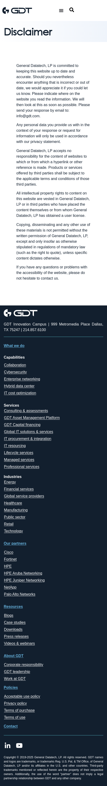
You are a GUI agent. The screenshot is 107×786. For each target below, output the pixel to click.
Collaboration (15, 365)
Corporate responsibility (23, 665)
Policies (11, 687)
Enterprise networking (22, 379)
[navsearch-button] (71, 10)
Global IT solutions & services (28, 432)
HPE (8, 566)
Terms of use (14, 717)
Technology (13, 531)
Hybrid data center (19, 386)
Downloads (13, 629)
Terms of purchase (19, 710)
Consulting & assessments (26, 411)
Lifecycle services (18, 453)
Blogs (8, 615)
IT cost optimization (20, 393)
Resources (13, 607)
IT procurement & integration (27, 439)
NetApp (10, 587)
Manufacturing (16, 510)
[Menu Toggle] (61, 10)
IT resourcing (15, 446)
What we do (14, 346)
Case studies (15, 622)
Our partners (15, 543)
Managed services (19, 460)
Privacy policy (15, 703)
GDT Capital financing (22, 425)
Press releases (16, 636)
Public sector (14, 517)
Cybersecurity (15, 372)
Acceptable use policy (22, 696)
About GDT (13, 656)
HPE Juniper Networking (24, 580)
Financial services (19, 489)
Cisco (8, 552)
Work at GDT (15, 679)
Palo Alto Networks (19, 594)
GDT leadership (17, 672)
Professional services (21, 467)
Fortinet (10, 559)
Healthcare (13, 503)
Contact (11, 726)
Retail (9, 524)
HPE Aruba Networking (23, 573)
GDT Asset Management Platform (32, 418)
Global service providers (24, 496)
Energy (10, 482)
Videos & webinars (19, 643)
